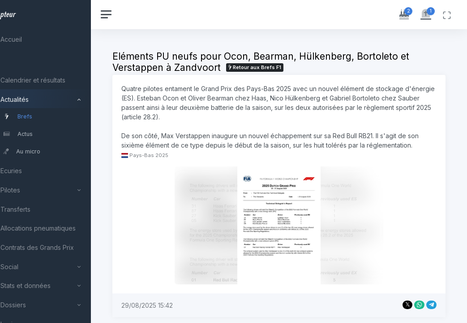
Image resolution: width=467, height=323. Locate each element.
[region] (59, 161)
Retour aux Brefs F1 (282, 67)
